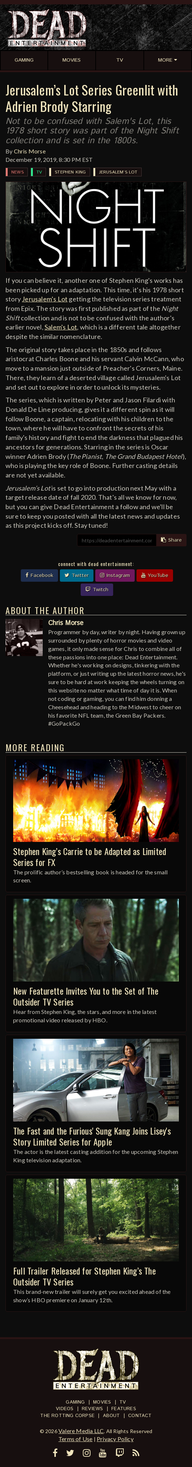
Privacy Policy (115, 1438)
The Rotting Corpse (67, 1415)
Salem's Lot (61, 327)
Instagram (115, 575)
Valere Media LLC (81, 1430)
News (17, 172)
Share (171, 540)
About (111, 1415)
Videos (64, 1408)
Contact (139, 1415)
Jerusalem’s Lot (118, 172)
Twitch (96, 589)
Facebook (39, 575)
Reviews (92, 1408)
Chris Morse (30, 151)
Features (123, 1408)
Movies (102, 1402)
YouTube (154, 575)
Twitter (77, 575)
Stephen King (70, 172)
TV (39, 172)
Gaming (75, 1402)
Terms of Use (75, 1438)
